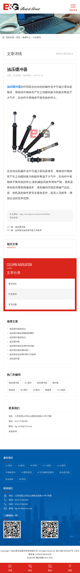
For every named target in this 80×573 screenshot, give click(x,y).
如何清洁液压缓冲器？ (20, 350)
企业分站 (31, 558)
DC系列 (23, 390)
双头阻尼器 (64, 472)
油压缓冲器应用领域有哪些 (22, 333)
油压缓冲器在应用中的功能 (22, 346)
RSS (46, 558)
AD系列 (36, 390)
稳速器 (48, 390)
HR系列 (22, 479)
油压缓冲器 (20, 227)
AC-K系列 (61, 465)
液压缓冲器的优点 (18, 329)
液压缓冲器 (14, 383)
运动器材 (9, 479)
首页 (18, 37)
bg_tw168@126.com (23, 426)
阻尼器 (12, 390)
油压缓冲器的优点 (18, 337)
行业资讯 (37, 37)
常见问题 (12, 304)
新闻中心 (26, 37)
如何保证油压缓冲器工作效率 (28, 230)
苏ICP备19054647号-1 (65, 551)
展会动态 (12, 284)
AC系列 (27, 383)
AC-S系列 (61, 390)
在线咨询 (13, 431)
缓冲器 (55, 383)
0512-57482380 (21, 421)
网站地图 (40, 558)
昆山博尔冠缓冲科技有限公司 (24, 551)
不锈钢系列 (10, 472)
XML (50, 558)
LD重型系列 (26, 472)
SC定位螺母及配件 (45, 472)
